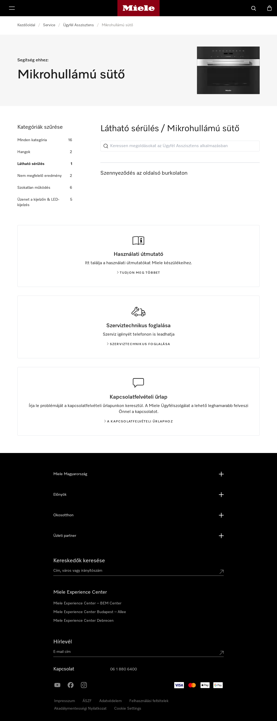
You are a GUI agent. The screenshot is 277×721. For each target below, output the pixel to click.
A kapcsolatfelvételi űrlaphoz (138, 421)
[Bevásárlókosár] (269, 8)
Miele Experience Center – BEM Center (87, 603)
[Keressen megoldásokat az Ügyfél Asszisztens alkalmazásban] (180, 146)
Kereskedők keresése (79, 560)
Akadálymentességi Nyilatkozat (80, 708)
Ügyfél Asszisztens (78, 25)
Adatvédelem (110, 701)
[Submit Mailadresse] (221, 653)
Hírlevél (62, 641)
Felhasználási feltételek (149, 701)
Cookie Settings (127, 708)
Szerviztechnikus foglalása (138, 344)
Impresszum (64, 701)
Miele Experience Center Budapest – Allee (89, 612)
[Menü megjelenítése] (12, 8)
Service (49, 25)
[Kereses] (253, 8)
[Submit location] (221, 572)
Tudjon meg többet (138, 272)
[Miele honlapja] (138, 8)
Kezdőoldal (26, 25)
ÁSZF (87, 701)
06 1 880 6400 (123, 669)
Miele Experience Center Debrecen (83, 621)
